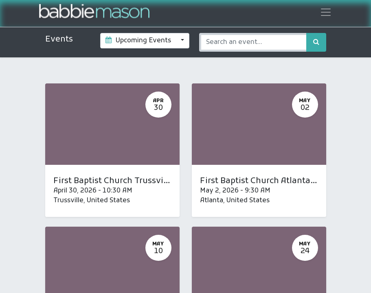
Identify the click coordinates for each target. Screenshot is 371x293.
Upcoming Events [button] (139, 41)
